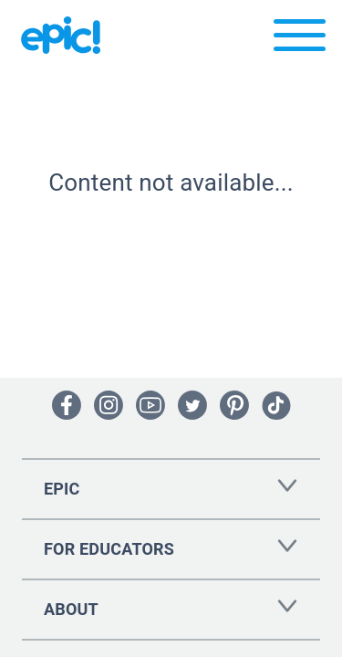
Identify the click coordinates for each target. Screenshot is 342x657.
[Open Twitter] (192, 405)
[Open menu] (299, 39)
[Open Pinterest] (234, 405)
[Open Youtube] (150, 405)
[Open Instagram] (108, 405)
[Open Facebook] (66, 405)
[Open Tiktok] (276, 405)
